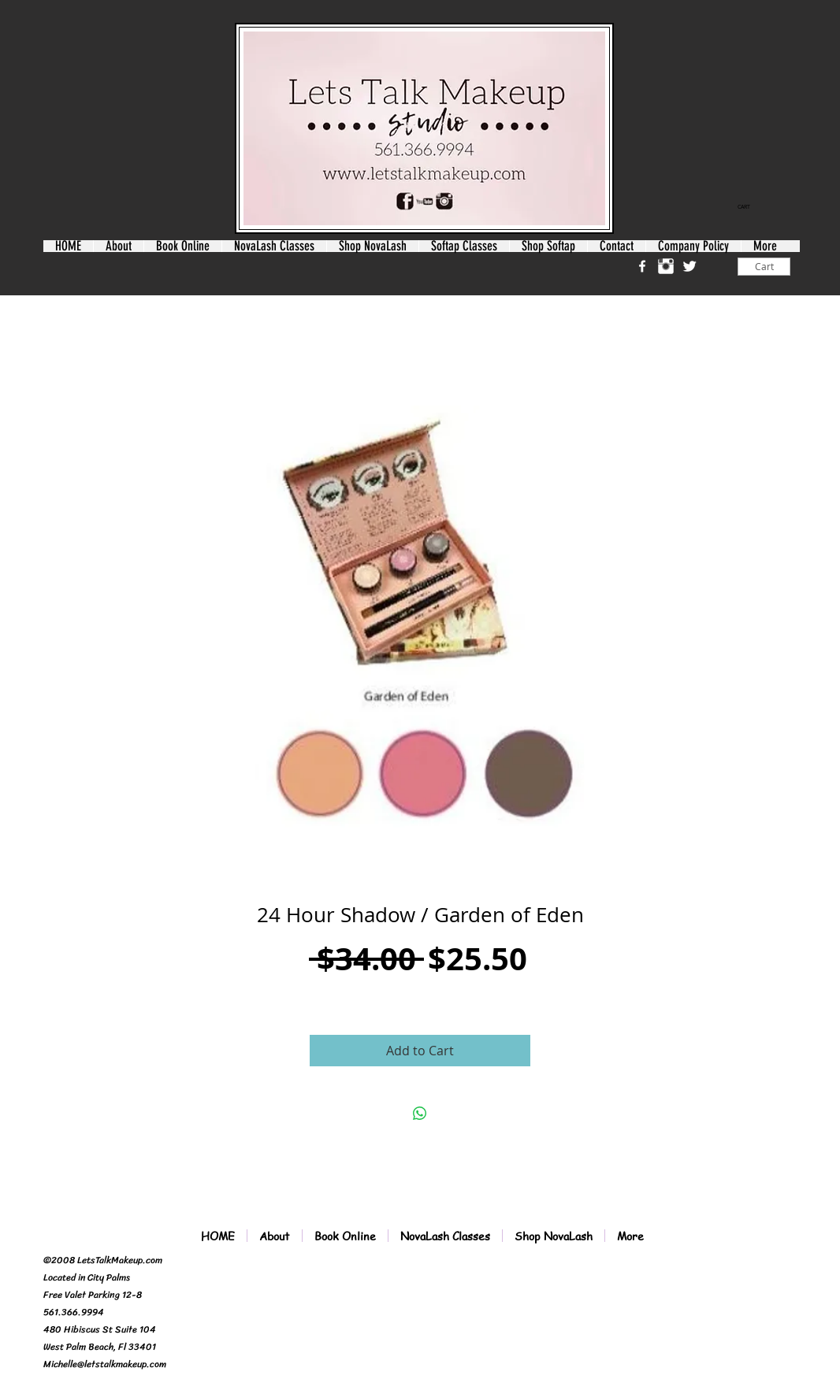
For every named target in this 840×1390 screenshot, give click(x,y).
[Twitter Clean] (689, 266)
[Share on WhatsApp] (420, 1113)
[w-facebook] (642, 266)
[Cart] (764, 267)
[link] (749, 207)
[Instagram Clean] (666, 266)
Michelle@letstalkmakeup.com (104, 1364)
